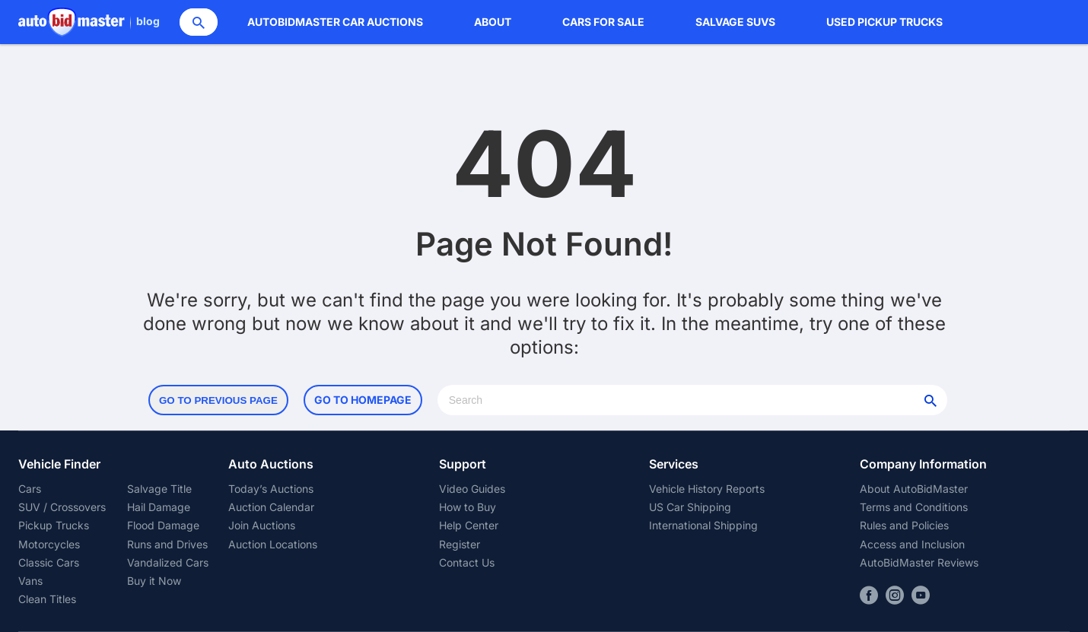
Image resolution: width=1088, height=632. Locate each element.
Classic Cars (48, 562)
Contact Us (467, 562)
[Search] (199, 22)
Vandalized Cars (167, 562)
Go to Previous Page (218, 400)
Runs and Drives (167, 544)
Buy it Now (154, 580)
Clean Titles (47, 598)
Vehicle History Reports (707, 488)
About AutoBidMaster (914, 488)
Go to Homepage (363, 399)
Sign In (986, 21)
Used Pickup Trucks (884, 21)
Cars (29, 488)
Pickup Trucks (53, 525)
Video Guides (472, 488)
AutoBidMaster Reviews (919, 562)
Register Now (1036, 21)
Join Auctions (261, 525)
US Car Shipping (690, 506)
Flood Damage (163, 525)
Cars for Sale (603, 21)
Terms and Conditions (914, 506)
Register (459, 544)
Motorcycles (49, 544)
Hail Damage (158, 506)
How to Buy (467, 506)
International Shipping (703, 525)
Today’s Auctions (270, 488)
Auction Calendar (271, 506)
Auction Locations (272, 544)
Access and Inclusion (912, 544)
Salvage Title (159, 488)
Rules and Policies (904, 525)
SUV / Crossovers (62, 506)
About (492, 21)
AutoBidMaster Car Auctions (335, 21)
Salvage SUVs (735, 21)
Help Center (468, 525)
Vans (30, 580)
